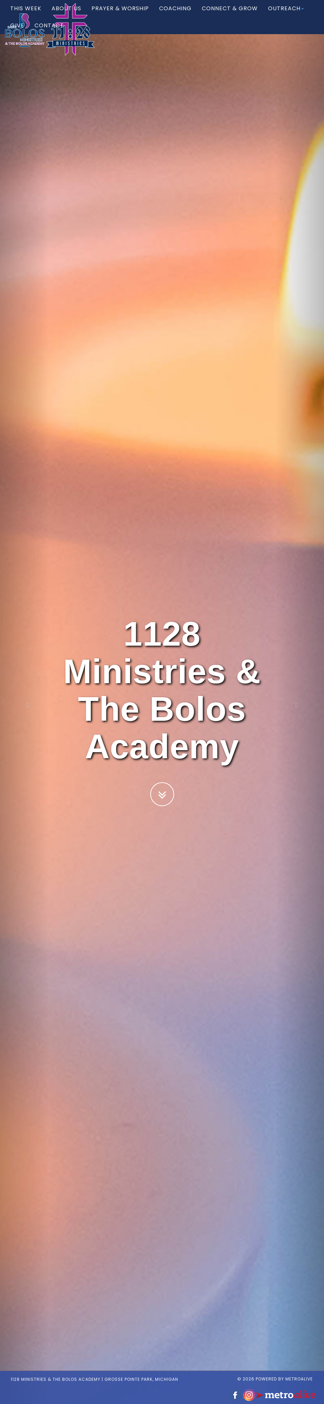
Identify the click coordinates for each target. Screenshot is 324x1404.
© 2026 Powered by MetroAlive (280, 1372)
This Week (25, 15)
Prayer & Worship (120, 15)
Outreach (286, 15)
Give (17, 32)
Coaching (175, 15)
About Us (66, 15)
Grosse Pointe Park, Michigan (136, 1372)
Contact (49, 32)
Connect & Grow (230, 15)
